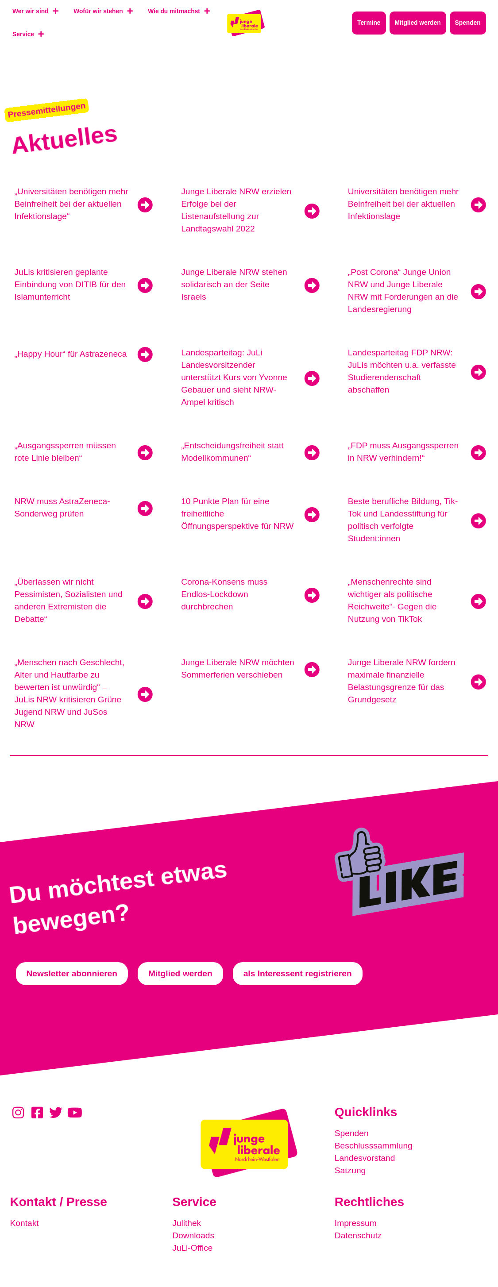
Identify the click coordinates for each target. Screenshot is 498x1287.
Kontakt (24, 1223)
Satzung (350, 1170)
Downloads (193, 1235)
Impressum (356, 1223)
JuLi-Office (192, 1247)
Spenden (352, 1133)
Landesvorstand (365, 1158)
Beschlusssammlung (374, 1145)
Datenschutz (358, 1235)
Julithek (186, 1223)
